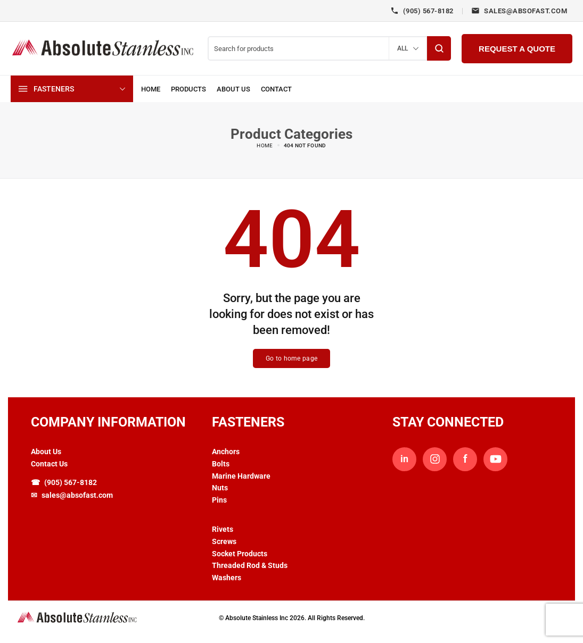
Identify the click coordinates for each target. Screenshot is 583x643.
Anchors (226, 451)
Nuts (220, 488)
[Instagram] (435, 459)
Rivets (222, 529)
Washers (226, 577)
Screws (224, 541)
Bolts (220, 464)
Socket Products (239, 553)
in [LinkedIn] (404, 459)
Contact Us (49, 464)
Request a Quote (517, 48)
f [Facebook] (465, 459)
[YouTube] (495, 459)
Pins (219, 500)
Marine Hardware (241, 476)
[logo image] (104, 48)
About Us (46, 451)
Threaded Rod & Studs (250, 566)
